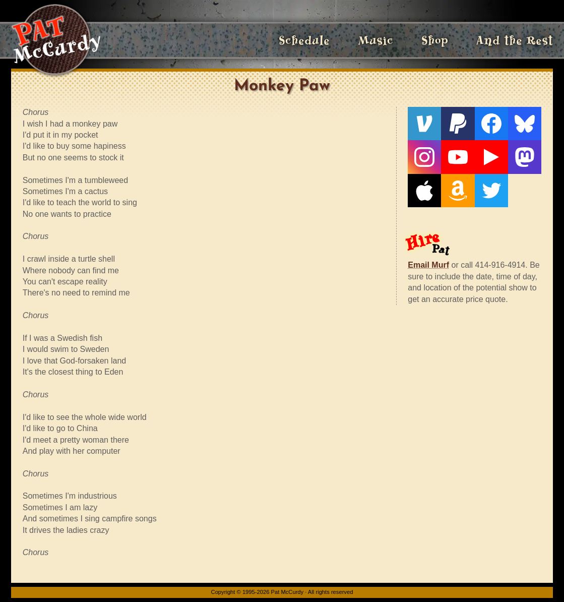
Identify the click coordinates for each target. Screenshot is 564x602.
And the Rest (514, 40)
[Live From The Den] (491, 156)
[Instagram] (424, 156)
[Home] (55, 40)
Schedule (304, 40)
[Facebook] (491, 123)
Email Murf (428, 265)
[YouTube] (457, 156)
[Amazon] (457, 190)
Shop (434, 40)
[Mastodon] (524, 156)
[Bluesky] (524, 123)
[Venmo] (424, 123)
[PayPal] (457, 123)
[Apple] (424, 190)
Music (375, 40)
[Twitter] (491, 190)
